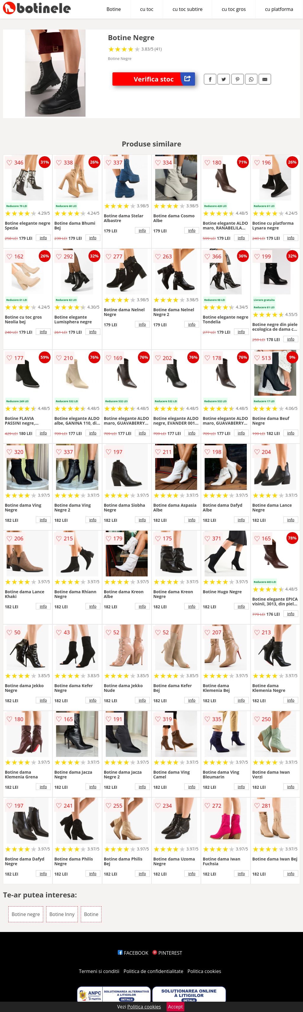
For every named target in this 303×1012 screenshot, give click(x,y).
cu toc (147, 9)
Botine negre (26, 914)
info (43, 237)
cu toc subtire (187, 9)
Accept (175, 1006)
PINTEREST (167, 953)
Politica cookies (204, 971)
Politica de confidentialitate (153, 971)
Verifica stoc (164, 79)
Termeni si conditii (99, 971)
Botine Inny (62, 914)
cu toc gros (234, 9)
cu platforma (279, 9)
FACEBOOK (133, 953)
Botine (114, 9)
